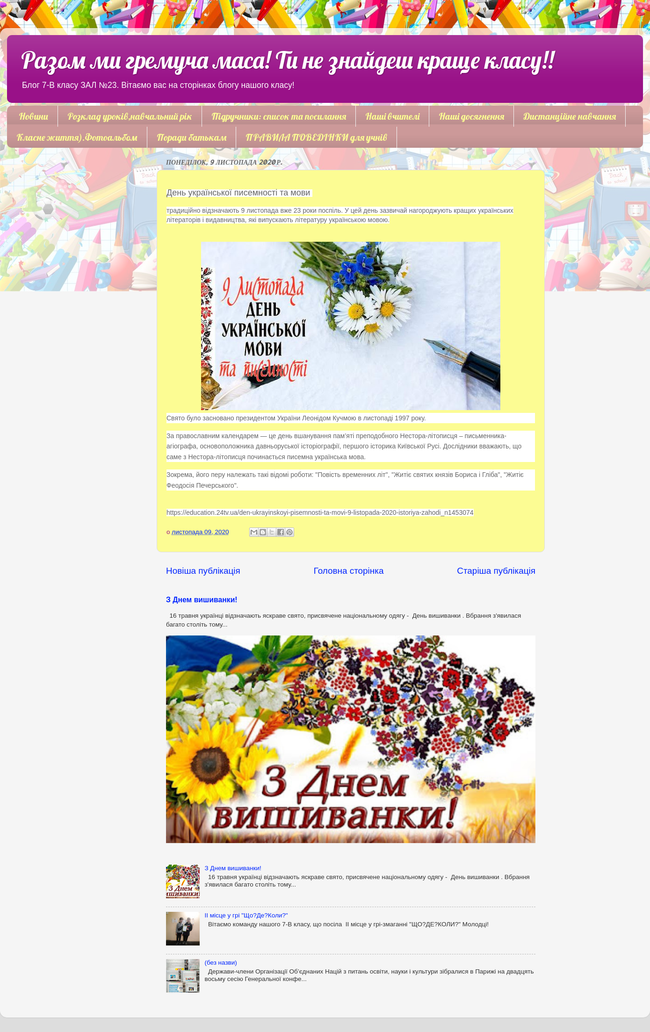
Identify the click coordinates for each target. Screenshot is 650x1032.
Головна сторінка (349, 571)
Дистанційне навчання (569, 116)
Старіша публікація (496, 571)
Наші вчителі (392, 116)
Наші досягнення (471, 116)
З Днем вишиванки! (202, 600)
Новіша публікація (203, 571)
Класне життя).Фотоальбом (76, 137)
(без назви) (220, 962)
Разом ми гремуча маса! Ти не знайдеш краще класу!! (287, 60)
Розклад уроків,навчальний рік (129, 116)
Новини (33, 116)
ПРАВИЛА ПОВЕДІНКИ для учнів (316, 137)
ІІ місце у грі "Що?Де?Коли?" (246, 915)
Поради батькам (191, 137)
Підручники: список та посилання (278, 116)
